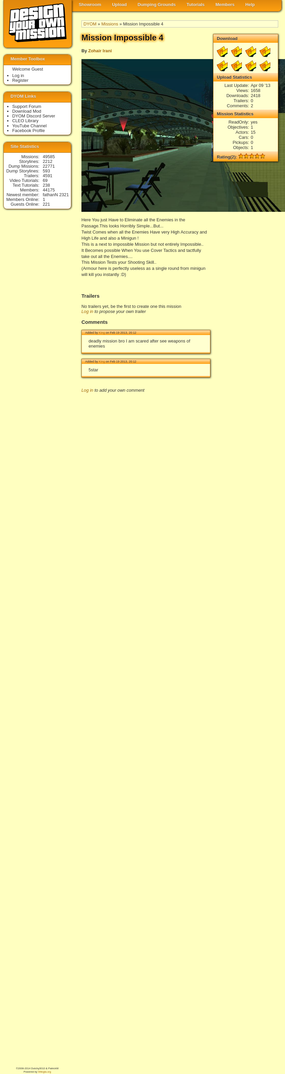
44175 (49, 189)
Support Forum (26, 106)
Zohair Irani (100, 50)
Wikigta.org (44, 1071)
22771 (49, 166)
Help (250, 4)
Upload (119, 4)
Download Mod (26, 111)
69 (45, 180)
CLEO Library (25, 120)
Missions (109, 23)
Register (20, 80)
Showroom (90, 4)
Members (224, 4)
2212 (47, 161)
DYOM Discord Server (33, 115)
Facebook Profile (28, 130)
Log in (87, 311)
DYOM (89, 23)
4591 (47, 175)
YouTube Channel (29, 125)
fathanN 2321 (56, 194)
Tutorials (196, 4)
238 (46, 185)
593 (46, 170)
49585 (49, 156)
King (102, 332)
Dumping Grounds (157, 4)
